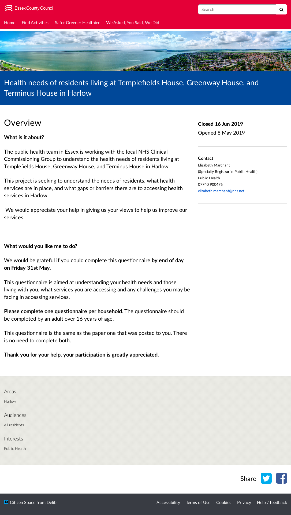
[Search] (281, 9)
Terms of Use (198, 502)
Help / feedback (272, 502)
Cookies (223, 502)
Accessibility (168, 502)
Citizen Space (22, 502)
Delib (52, 502)
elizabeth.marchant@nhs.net (221, 190)
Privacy (244, 502)
